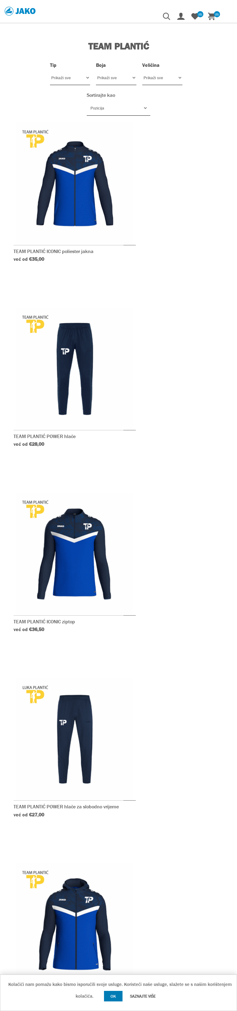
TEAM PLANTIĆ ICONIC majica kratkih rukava (174, 716)
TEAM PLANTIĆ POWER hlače (157, 226)
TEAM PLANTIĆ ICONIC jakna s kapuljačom (59, 552)
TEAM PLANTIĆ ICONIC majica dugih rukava (172, 552)
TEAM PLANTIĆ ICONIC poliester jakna (54, 226)
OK (113, 996)
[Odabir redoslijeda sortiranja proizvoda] (118, 108)
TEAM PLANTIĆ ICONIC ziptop (44, 389)
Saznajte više (143, 996)
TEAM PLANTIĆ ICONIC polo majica (50, 716)
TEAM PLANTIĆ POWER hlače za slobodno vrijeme (170, 392)
